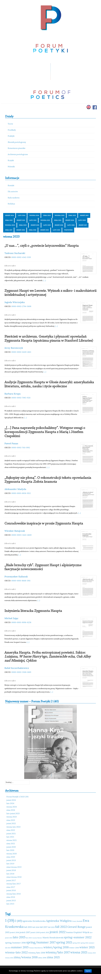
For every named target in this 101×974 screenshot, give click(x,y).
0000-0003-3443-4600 (21, 535)
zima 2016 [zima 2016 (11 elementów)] (42, 957)
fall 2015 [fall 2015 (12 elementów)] (28, 927)
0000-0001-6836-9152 (21, 493)
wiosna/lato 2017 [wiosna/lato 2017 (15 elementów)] (58, 952)
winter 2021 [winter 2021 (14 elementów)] (87, 947)
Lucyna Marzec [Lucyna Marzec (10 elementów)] (37, 938)
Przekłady (12, 130)
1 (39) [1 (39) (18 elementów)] (9, 920)
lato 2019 (47, 225)
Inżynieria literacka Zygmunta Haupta (33, 611)
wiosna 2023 (59, 215)
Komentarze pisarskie (16, 148)
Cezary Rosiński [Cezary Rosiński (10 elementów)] (77, 921)
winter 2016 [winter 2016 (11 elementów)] (74, 947)
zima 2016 (32, 230)
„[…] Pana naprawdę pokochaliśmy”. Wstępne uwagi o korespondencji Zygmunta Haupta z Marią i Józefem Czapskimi (44, 432)
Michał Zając (11, 618)
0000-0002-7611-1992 (20, 447)
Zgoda (88, 971)
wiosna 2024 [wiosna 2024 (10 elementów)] (9, 958)
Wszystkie (68, 230)
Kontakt (11, 186)
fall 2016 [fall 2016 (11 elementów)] (35, 927)
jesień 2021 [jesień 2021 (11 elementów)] (44, 932)
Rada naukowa (13, 198)
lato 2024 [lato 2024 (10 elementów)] (29, 938)
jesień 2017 (83, 225)
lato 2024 (21, 215)
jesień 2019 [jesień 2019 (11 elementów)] (35, 932)
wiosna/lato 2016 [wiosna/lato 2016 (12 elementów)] (36, 952)
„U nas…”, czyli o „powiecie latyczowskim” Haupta (41, 246)
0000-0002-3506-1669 (21, 672)
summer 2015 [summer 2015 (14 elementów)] (20, 947)
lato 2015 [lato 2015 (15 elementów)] (19, 937)
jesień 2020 (69, 220)
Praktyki (11, 136)
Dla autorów (13, 192)
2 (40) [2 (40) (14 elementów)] (18, 921)
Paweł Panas (11, 443)
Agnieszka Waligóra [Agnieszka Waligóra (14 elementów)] (58, 921)
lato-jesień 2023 (13, 814)
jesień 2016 (20, 230)
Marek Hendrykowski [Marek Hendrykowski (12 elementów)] (53, 937)
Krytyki (11, 161)
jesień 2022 (84, 215)
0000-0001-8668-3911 (20, 580)
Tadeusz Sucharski (14, 253)
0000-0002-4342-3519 (21, 257)
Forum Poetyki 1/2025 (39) (17, 797)
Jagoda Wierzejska (14, 302)
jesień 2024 (9, 215)
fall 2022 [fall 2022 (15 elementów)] (61, 927)
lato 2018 (71, 225)
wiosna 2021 (45, 220)
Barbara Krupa (12, 393)
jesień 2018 (59, 225)
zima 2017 (8, 230)
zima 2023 (72, 215)
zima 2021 (57, 220)
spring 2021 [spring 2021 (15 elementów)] (64, 942)
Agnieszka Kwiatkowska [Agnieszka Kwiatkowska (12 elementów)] (34, 921)
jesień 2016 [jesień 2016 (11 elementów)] (14, 932)
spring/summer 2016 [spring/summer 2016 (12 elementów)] (15, 942)
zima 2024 (47, 215)
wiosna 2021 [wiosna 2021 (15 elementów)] (78, 952)
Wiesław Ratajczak (14, 530)
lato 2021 (32, 220)
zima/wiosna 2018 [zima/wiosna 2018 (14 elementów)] (26, 957)
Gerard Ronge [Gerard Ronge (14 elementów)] (76, 927)
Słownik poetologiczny (17, 142)
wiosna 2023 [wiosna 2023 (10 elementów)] (92, 953)
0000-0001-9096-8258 (21, 622)
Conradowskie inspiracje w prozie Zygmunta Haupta (43, 523)
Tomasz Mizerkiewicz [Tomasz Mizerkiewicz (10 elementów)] (36, 948)
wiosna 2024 (34, 215)
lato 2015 (56, 230)
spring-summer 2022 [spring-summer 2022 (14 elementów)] (78, 937)
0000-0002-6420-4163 (21, 352)
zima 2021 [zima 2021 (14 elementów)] (53, 957)
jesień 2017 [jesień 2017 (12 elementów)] (25, 932)
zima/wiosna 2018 (13, 877)
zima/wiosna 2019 (13, 867)
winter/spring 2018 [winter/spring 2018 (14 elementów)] (56, 947)
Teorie (10, 124)
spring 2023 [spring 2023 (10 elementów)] (76, 943)
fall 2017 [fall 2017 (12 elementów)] (43, 927)
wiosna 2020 (10, 225)
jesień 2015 (44, 230)
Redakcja (11, 204)
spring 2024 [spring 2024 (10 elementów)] (84, 943)
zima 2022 (8, 220)
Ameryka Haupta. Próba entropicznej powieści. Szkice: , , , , (47, 657)
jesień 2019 (35, 225)
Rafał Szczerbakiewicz (16, 668)
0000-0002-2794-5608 (21, 306)
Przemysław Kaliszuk (16, 576)
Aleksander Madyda (15, 489)
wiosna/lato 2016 (13, 894)
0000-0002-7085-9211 (20, 398)
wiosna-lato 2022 (13, 827)
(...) (44, 280)
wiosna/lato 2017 (13, 884)
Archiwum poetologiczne (18, 155)
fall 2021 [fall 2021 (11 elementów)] (51, 927)
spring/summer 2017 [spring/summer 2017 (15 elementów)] (41, 942)
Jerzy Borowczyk (13, 347)
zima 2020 (23, 225)
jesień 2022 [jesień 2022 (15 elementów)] (58, 932)
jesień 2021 (21, 220)
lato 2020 (82, 220)
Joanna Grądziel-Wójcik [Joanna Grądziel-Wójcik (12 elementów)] (77, 932)
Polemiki (11, 167)
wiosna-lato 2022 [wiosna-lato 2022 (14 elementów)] (16, 952)
